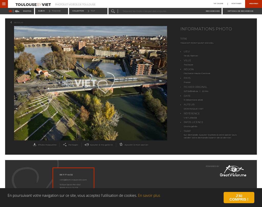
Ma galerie (218, 4)
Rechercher (213, 11)
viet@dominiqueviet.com (73, 179)
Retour (18, 22)
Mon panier (236, 4)
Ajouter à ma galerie (98, 144)
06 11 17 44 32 (66, 174)
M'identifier (253, 4)
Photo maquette (44, 144)
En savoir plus (149, 201)
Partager (70, 144)
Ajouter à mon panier (133, 144)
